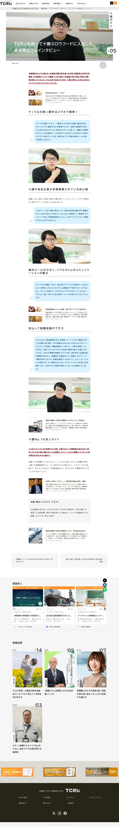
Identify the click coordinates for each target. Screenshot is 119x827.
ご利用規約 (46, 797)
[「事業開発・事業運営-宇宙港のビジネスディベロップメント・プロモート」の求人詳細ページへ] (28, 598)
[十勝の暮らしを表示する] (57, 4)
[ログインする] (111, 3)
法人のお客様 (22, 797)
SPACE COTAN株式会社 (23, 626)
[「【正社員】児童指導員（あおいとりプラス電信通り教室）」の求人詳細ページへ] (59, 598)
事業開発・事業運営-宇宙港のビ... (27, 616)
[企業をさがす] (33, 4)
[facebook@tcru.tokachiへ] (65, 813)
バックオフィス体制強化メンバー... (91, 616)
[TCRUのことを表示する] (81, 4)
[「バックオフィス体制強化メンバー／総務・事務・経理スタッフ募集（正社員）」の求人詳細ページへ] (91, 598)
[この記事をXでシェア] (105, 580)
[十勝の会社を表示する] (45, 4)
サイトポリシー (71, 797)
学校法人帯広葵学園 (53, 626)
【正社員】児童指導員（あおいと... (59, 616)
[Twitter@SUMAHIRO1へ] (53, 813)
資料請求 (71, 803)
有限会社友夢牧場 (84, 626)
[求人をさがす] (20, 4)
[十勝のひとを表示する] (69, 4)
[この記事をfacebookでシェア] (105, 585)
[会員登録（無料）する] (115, 3)
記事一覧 (44, 8)
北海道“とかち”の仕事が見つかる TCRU (25, 8)
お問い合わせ (47, 803)
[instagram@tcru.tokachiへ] (59, 813)
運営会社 (22, 803)
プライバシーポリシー (95, 797)
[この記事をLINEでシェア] (105, 589)
